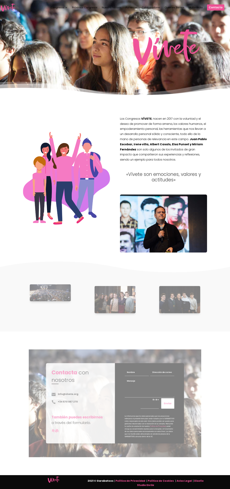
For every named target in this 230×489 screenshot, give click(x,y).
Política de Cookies (161, 481)
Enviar (153, 403)
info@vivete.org (81, 396)
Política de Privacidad (130, 481)
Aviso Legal (185, 481)
